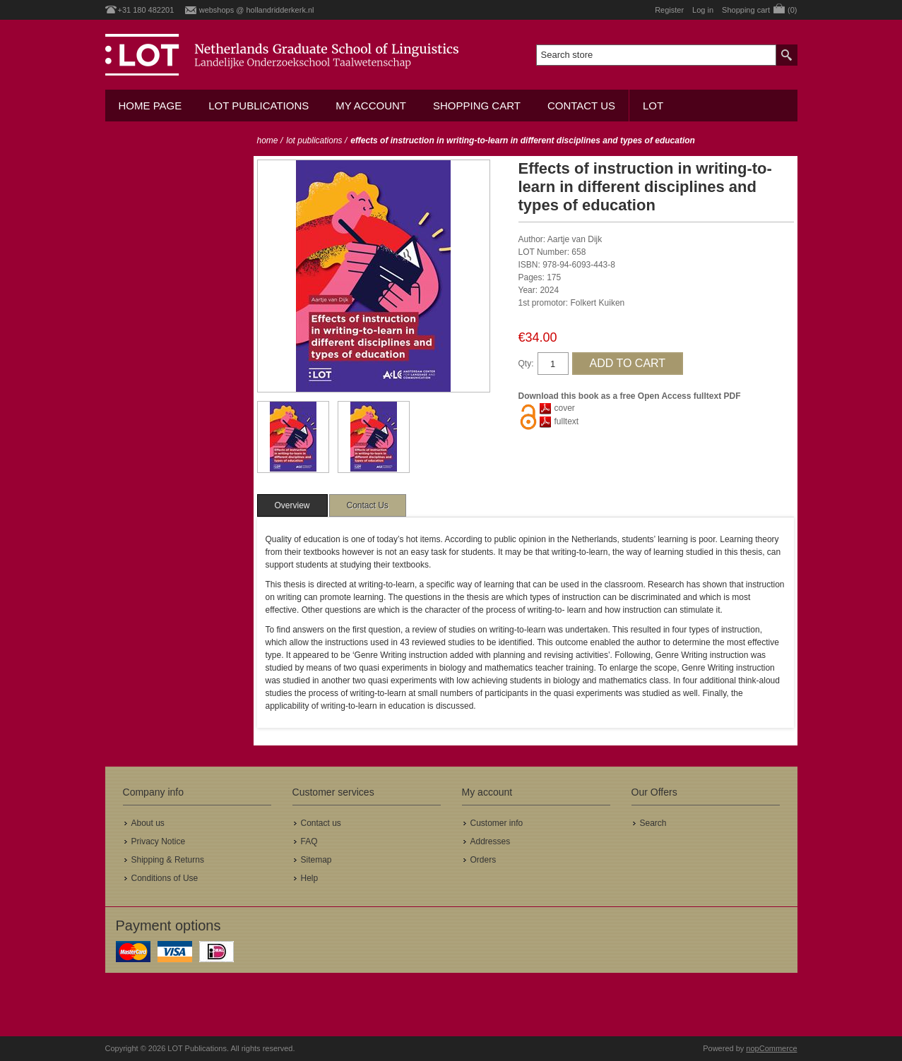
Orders (483, 860)
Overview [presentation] (292, 505)
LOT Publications (258, 106)
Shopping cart (477, 106)
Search (653, 823)
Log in (702, 10)
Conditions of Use (164, 878)
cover (564, 408)
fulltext (566, 421)
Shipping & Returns (167, 860)
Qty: (526, 363)
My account (371, 106)
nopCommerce (771, 1048)
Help (310, 878)
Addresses (490, 841)
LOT (653, 106)
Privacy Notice (158, 841)
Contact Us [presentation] (367, 505)
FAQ (309, 841)
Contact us (581, 106)
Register (669, 10)
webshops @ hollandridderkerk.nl (256, 10)
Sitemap (316, 860)
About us (148, 823)
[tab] (292, 505)
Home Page (150, 106)
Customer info (496, 823)
